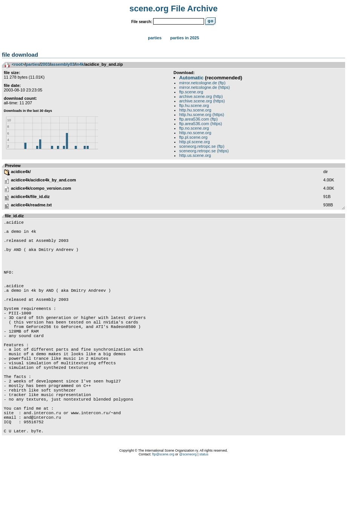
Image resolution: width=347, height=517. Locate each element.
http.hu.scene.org (195, 110)
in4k (79, 64)
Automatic (191, 77)
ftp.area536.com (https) (200, 123)
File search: (141, 22)
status (204, 507)
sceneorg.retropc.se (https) (204, 151)
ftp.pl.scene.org (193, 137)
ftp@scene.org (163, 507)
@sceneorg (188, 507)
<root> (18, 64)
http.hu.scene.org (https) (201, 114)
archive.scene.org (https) (202, 101)
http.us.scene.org (195, 155)
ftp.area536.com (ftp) (198, 119)
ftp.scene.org (191, 92)
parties (32, 64)
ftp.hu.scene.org (194, 105)
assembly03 (62, 64)
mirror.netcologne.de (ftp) (202, 82)
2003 (44, 64)
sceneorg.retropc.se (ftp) (201, 146)
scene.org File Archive (173, 8)
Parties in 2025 (184, 38)
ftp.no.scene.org (194, 128)
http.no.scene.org (195, 132)
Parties (154, 38)
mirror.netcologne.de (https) (204, 87)
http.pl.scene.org (194, 141)
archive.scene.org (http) (201, 96)
